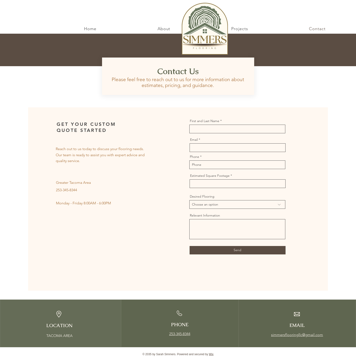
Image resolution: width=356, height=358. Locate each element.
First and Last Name (204, 121)
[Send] (238, 250)
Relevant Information (205, 215)
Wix (211, 354)
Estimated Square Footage (210, 175)
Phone (194, 156)
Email (194, 139)
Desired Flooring (202, 196)
